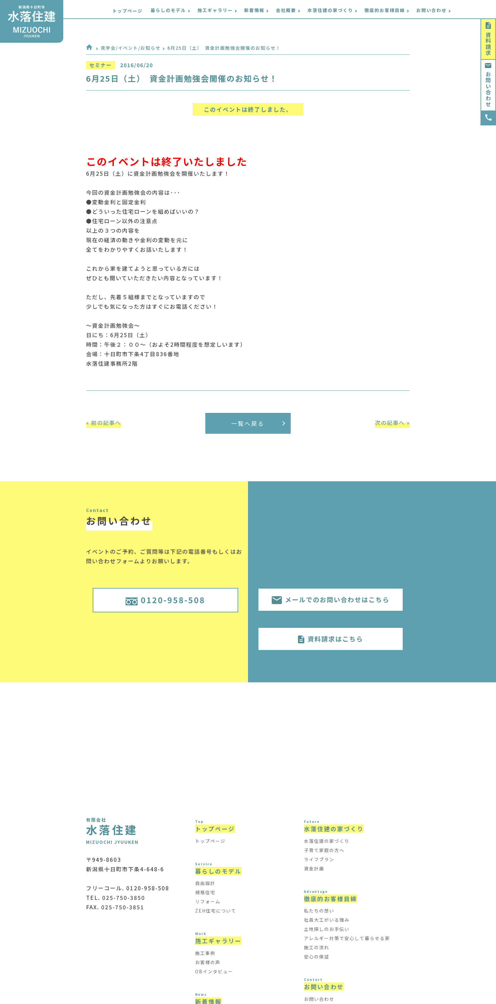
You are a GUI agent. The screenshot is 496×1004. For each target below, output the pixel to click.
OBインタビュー (214, 971)
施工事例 (205, 953)
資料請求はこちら (330, 638)
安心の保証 (316, 956)
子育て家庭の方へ (324, 850)
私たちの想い (319, 910)
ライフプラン (319, 859)
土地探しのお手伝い (327, 929)
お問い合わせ (488, 85)
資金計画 (314, 868)
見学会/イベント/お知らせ (131, 48)
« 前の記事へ (103, 422)
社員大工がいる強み (327, 920)
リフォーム (207, 901)
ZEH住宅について (215, 910)
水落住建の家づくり (327, 841)
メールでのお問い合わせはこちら (330, 599)
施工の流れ (316, 947)
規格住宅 (205, 892)
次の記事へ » (392, 422)
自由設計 (205, 883)
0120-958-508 (165, 599)
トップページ (146, 11)
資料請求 (488, 39)
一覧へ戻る (258, 423)
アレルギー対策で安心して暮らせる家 (347, 938)
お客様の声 (207, 962)
